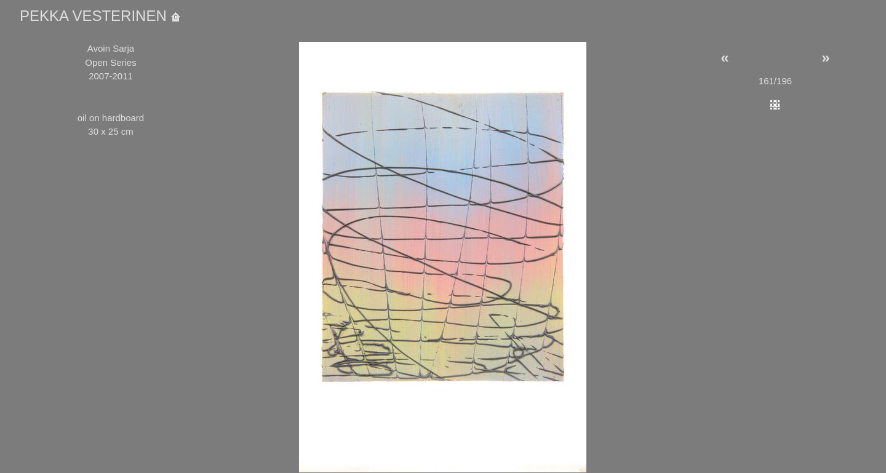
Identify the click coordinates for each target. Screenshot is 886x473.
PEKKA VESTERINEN (100, 15)
